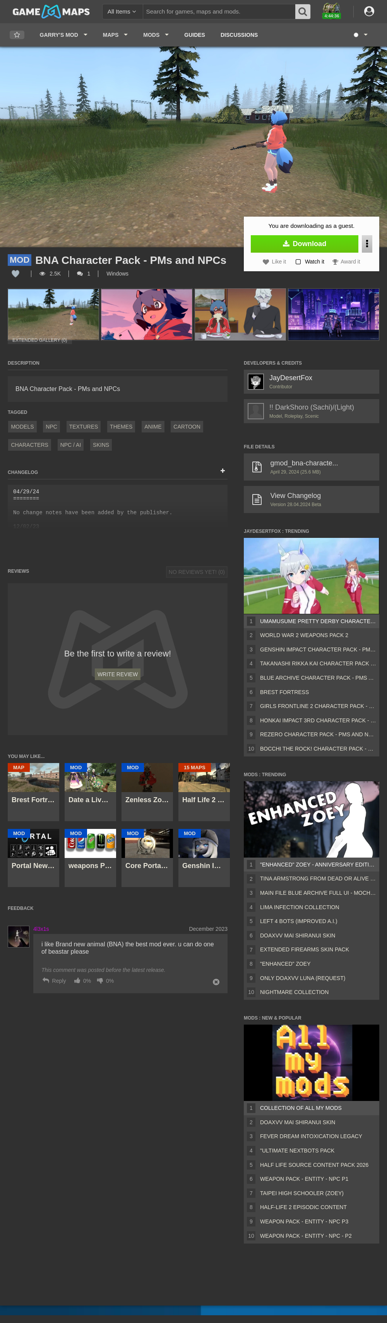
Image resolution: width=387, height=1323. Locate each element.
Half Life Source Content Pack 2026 (314, 1165)
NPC (51, 427)
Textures (83, 427)
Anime (152, 427)
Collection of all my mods (301, 1108)
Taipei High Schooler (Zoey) (302, 1193)
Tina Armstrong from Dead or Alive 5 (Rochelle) (318, 878)
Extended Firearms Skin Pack (304, 949)
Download (305, 244)
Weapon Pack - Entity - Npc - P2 (306, 1236)
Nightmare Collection (294, 992)
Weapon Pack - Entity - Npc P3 (304, 1221)
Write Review (118, 674)
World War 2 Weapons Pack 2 (304, 635)
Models (22, 427)
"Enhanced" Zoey (285, 964)
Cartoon (186, 427)
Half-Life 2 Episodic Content (303, 1207)
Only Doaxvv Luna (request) (302, 978)
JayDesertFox (290, 378)
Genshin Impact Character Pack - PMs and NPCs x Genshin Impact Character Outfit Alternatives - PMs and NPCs (318, 649)
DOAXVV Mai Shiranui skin (297, 935)
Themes (121, 427)
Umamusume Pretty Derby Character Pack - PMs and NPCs (318, 621)
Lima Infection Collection (299, 907)
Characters (29, 445)
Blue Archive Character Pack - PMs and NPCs (318, 678)
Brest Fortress (284, 692)
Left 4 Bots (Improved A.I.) (298, 921)
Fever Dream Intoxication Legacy (311, 1136)
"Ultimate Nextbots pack (297, 1150)
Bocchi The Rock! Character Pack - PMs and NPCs (318, 749)
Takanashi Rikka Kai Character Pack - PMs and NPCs (318, 663)
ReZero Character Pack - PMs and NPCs (318, 734)
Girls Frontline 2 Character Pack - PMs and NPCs (318, 706)
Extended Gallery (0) (39, 340)
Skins (101, 445)
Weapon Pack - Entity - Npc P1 (304, 1179)
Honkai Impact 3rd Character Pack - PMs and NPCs (318, 720)
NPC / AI (70, 445)
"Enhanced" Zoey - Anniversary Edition (318, 864)
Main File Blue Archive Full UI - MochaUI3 (318, 893)
